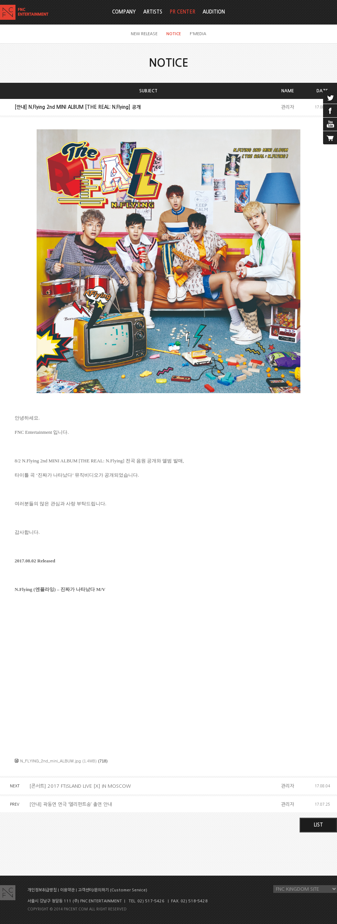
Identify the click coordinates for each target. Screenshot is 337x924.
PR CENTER (182, 12)
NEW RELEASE (144, 34)
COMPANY (124, 12)
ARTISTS (152, 12)
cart (330, 137)
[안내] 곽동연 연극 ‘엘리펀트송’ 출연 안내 (70, 804)
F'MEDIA (198, 34)
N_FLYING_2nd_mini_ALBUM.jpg (50, 761)
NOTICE (173, 34)
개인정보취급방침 (42, 890)
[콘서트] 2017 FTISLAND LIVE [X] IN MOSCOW (80, 786)
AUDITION (214, 12)
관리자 (287, 107)
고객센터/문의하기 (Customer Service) (112, 890)
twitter (330, 97)
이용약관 (67, 890)
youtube (330, 124)
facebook (330, 110)
